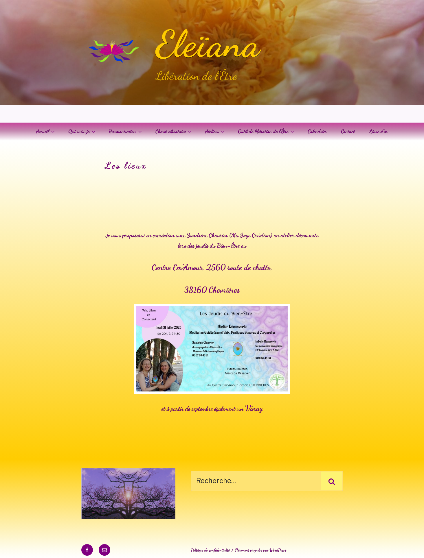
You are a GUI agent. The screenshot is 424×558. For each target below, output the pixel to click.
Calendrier (317, 131)
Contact (348, 131)
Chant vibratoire (173, 131)
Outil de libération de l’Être (266, 131)
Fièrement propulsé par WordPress (260, 550)
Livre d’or (378, 131)
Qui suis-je (82, 131)
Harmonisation (126, 131)
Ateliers (215, 131)
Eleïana (207, 44)
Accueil (46, 131)
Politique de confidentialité (210, 550)
